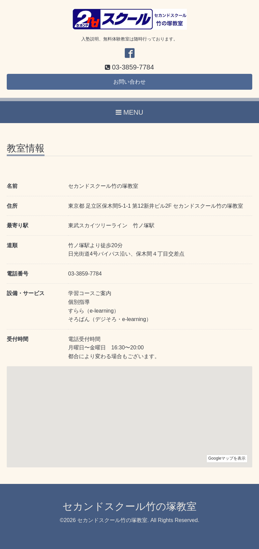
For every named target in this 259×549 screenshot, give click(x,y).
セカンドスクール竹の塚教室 (129, 506)
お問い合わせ (129, 82)
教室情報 (26, 148)
